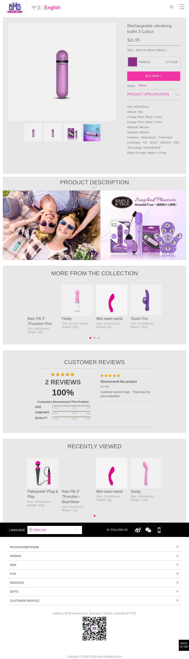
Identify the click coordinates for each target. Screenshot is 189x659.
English (52, 7)
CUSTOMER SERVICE (94, 600)
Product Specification (153, 94)
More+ (143, 85)
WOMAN (94, 556)
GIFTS (94, 591)
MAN (94, 564)
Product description (94, 183)
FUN (94, 573)
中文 (37, 7)
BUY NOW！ (153, 76)
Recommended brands (94, 547)
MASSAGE (94, 582)
